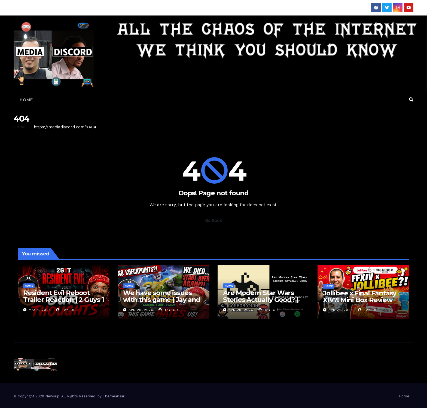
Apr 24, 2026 (340, 310)
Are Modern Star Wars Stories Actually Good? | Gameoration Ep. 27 (260, 299)
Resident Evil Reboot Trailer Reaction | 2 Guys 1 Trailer (63, 299)
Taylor (66, 310)
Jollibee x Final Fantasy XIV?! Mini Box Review (359, 296)
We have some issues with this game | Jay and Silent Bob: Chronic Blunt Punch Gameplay (163, 303)
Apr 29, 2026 (141, 310)
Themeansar (113, 396)
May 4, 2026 (40, 310)
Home (26, 99)
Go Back (213, 220)
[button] (411, 99)
